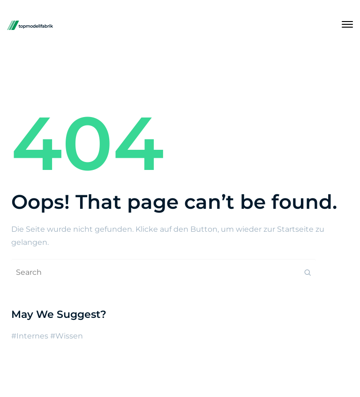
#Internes (29, 335)
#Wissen (66, 335)
